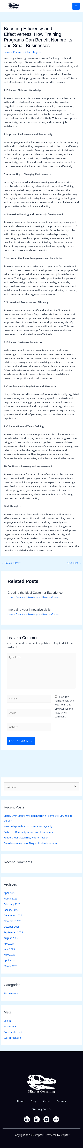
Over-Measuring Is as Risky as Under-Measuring (31, 843)
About (46, 1101)
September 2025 (13, 932)
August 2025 (11, 938)
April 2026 (9, 893)
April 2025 (9, 960)
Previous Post (11, 563)
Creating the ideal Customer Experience (35, 592)
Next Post (74, 563)
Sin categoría (34, 52)
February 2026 (12, 904)
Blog (33, 1101)
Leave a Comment (14, 52)
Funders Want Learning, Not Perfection (26, 837)
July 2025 (9, 943)
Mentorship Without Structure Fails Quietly (28, 826)
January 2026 (11, 909)
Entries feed (10, 1026)
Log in (7, 1020)
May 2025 (9, 954)
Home (20, 1101)
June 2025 (9, 949)
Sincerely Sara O (41, 1109)
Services (61, 1101)
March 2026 (10, 898)
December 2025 (13, 915)
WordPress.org (12, 1037)
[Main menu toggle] (76, 6)
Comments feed (13, 1032)
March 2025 (10, 966)
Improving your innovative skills (28, 609)
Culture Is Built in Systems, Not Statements (28, 832)
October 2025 (11, 926)
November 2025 (13, 921)
